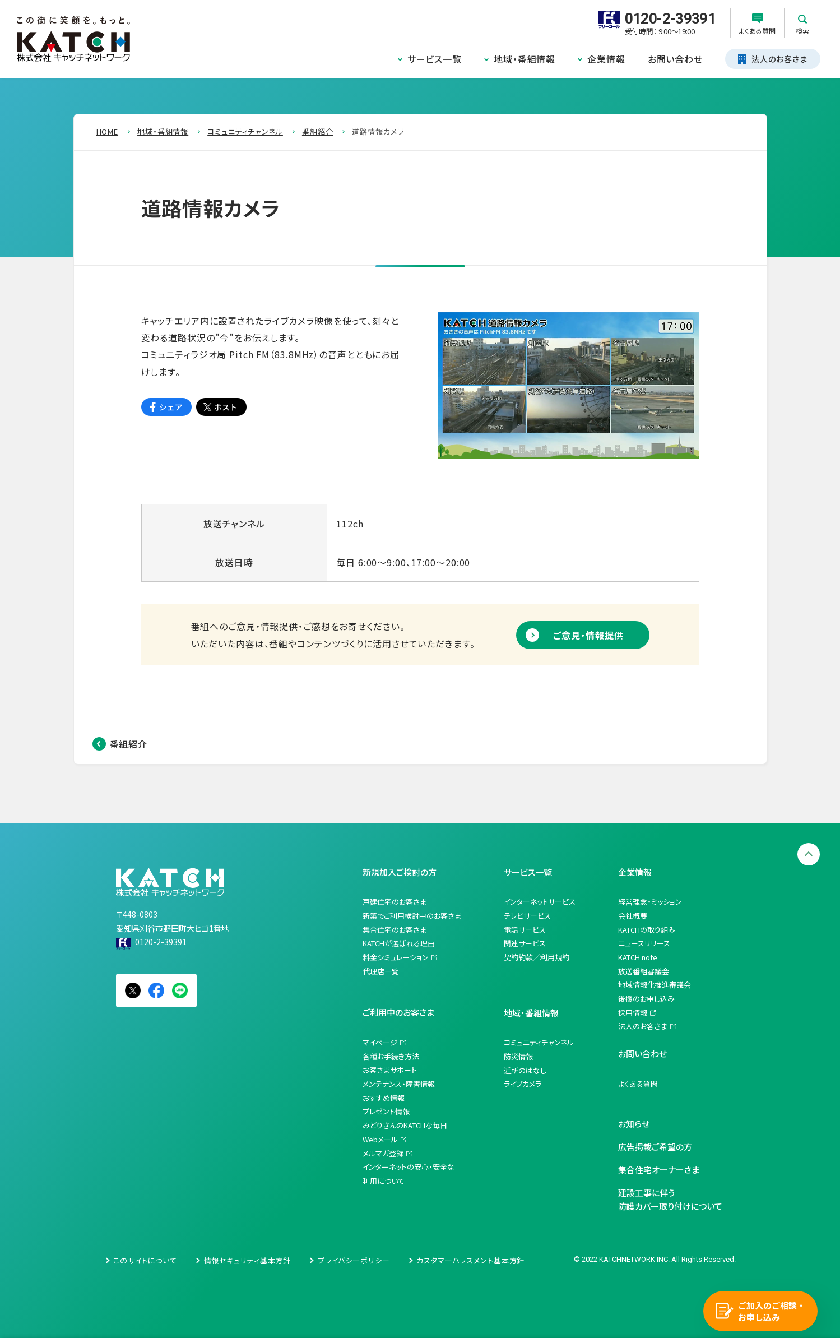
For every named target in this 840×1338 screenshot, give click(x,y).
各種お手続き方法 (391, 1056)
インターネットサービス (540, 901)
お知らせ (633, 1123)
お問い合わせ (675, 59)
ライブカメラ (522, 1083)
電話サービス (525, 929)
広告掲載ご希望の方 (655, 1146)
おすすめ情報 (384, 1097)
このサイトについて (145, 1260)
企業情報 (606, 59)
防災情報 (518, 1056)
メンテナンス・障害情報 (399, 1083)
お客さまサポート (390, 1069)
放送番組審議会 (643, 971)
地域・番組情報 (524, 59)
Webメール (380, 1139)
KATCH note (637, 957)
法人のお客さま (642, 1026)
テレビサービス (527, 915)
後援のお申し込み (646, 998)
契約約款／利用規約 (536, 957)
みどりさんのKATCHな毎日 (405, 1125)
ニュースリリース (644, 943)
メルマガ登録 (383, 1153)
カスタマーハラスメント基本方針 (470, 1260)
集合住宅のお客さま (394, 929)
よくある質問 (638, 1083)
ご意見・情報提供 (588, 635)
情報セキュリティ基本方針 (247, 1260)
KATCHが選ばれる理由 (399, 943)
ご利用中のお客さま (398, 1012)
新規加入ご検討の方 (400, 872)
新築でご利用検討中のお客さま (412, 915)
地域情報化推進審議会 (654, 984)
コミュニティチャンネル (539, 1042)
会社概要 (632, 915)
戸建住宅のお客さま (394, 901)
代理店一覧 (381, 971)
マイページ (380, 1042)
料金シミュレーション (396, 957)
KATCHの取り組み (646, 929)
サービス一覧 (434, 59)
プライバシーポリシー (354, 1260)
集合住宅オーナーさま (658, 1169)
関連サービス (525, 943)
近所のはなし (525, 1070)
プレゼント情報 (386, 1111)
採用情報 (632, 1012)
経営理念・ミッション (650, 901)
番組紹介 (129, 744)
